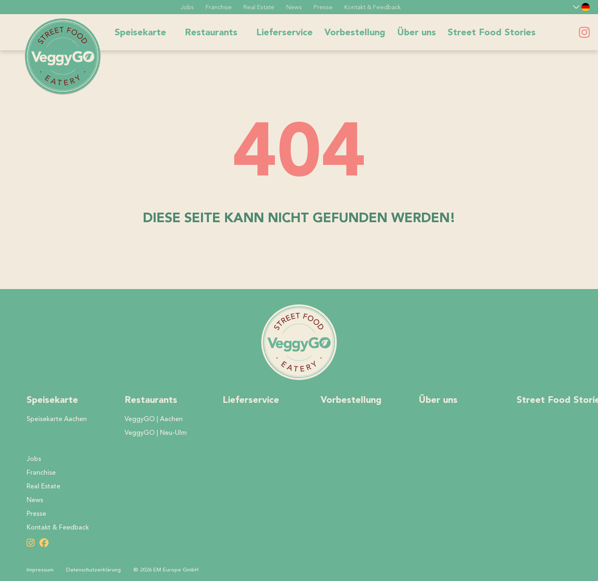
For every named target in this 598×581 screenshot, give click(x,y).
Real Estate (258, 7)
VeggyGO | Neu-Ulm (156, 433)
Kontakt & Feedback (372, 7)
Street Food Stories (492, 32)
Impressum (40, 569)
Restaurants (211, 32)
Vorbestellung (354, 32)
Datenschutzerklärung (93, 569)
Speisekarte (140, 32)
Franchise (219, 7)
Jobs (187, 7)
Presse (323, 7)
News (294, 7)
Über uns (416, 32)
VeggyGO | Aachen (154, 419)
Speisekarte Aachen (57, 419)
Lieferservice (284, 32)
